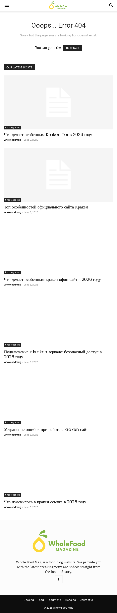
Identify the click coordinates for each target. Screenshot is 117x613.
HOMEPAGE (72, 48)
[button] (6, 5)
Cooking (29, 600)
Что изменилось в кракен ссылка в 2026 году (45, 502)
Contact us (86, 600)
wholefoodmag (12, 139)
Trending (70, 600)
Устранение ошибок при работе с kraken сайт (46, 429)
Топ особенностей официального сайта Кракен (46, 207)
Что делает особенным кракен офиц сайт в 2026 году (52, 279)
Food (41, 600)
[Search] (111, 5)
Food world (54, 600)
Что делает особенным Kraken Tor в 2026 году (48, 134)
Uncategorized (12, 127)
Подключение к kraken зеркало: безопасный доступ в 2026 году (53, 354)
